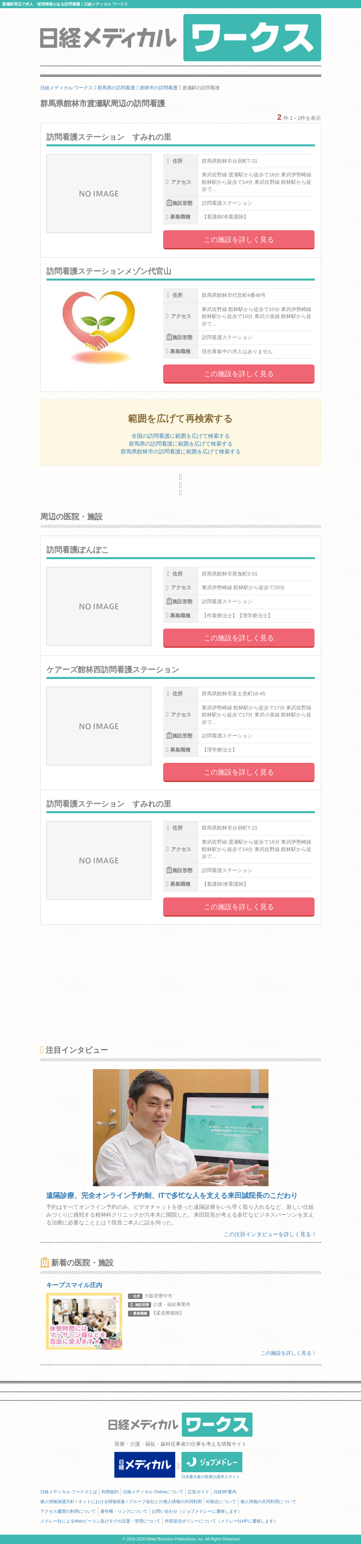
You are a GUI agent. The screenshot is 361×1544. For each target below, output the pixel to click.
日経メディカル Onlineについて (153, 1491)
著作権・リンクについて (124, 1511)
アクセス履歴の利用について (68, 1511)
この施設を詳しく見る (239, 239)
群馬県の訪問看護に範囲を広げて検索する (181, 444)
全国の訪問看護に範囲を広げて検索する (181, 436)
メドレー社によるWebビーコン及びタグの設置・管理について (100, 1521)
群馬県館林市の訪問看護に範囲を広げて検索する (181, 451)
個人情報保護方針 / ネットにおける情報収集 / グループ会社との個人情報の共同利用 (121, 1501)
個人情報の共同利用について (268, 1501)
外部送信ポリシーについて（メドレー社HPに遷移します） (221, 1521)
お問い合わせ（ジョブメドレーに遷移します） (197, 1511)
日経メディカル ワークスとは (68, 1491)
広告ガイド (198, 1491)
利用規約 (110, 1491)
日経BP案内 (225, 1491)
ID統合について (221, 1501)
